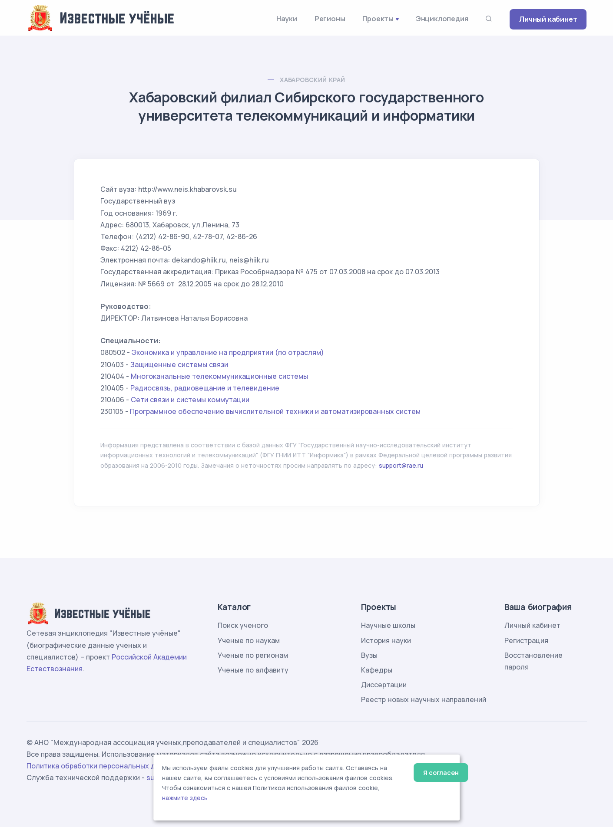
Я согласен (440, 772)
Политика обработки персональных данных (102, 766)
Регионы (330, 18)
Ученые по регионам (253, 655)
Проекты (378, 18)
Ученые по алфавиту (253, 670)
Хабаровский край (312, 79)
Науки (286, 18)
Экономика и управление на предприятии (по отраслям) (228, 352)
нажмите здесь (185, 798)
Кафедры (376, 670)
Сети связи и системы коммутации (190, 399)
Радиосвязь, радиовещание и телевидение (204, 388)
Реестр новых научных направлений (423, 699)
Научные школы (388, 625)
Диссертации (384, 684)
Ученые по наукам (249, 640)
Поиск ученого (243, 625)
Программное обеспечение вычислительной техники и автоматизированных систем (275, 411)
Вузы (369, 655)
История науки (386, 640)
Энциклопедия (442, 18)
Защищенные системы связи (179, 364)
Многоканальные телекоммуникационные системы (219, 376)
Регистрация (526, 640)
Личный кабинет (548, 19)
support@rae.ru (401, 465)
